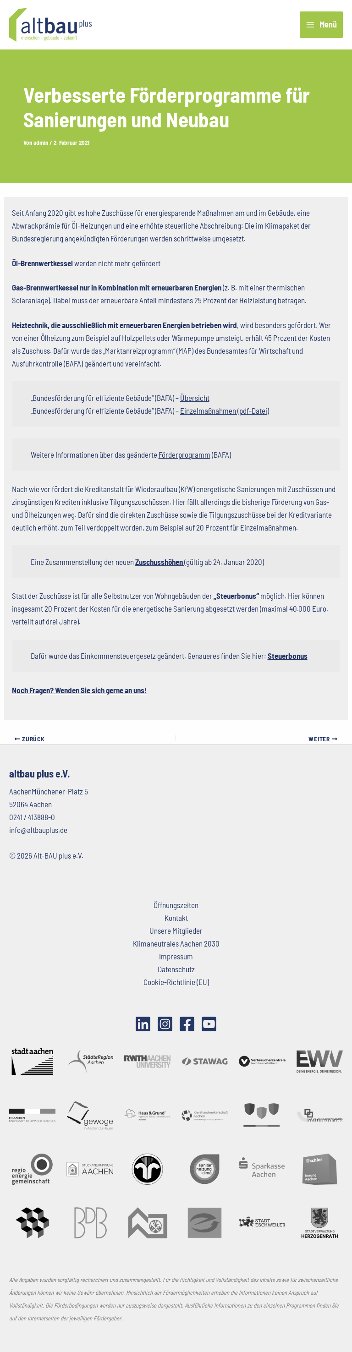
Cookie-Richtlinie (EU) (176, 981)
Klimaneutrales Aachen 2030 (176, 943)
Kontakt (176, 917)
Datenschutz (176, 969)
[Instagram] (165, 1024)
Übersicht (194, 397)
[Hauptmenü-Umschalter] (321, 24)
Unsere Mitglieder (176, 930)
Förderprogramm (184, 454)
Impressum (176, 956)
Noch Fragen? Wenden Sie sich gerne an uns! (79, 690)
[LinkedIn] (143, 1024)
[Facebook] (187, 1024)
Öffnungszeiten (176, 904)
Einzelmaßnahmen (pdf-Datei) (224, 410)
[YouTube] (209, 1024)
